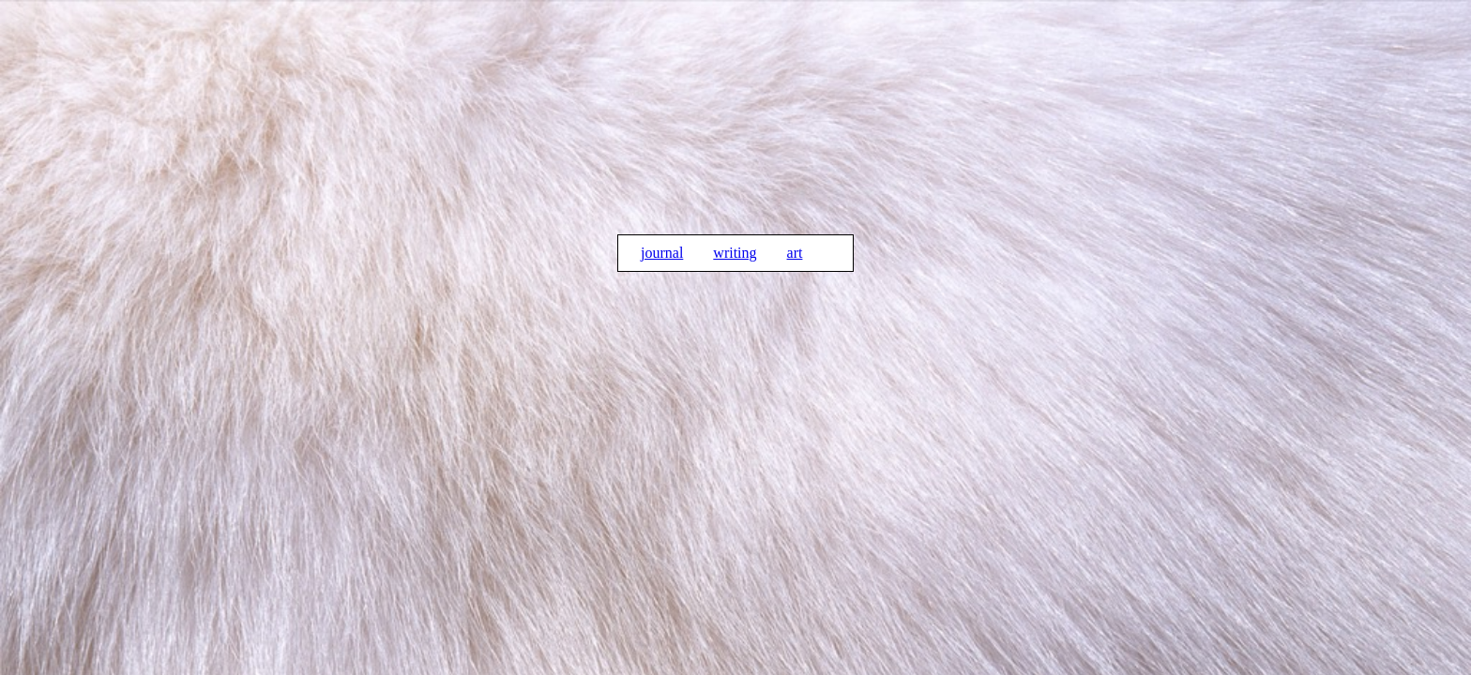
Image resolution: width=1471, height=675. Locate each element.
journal (662, 253)
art (795, 253)
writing (734, 253)
